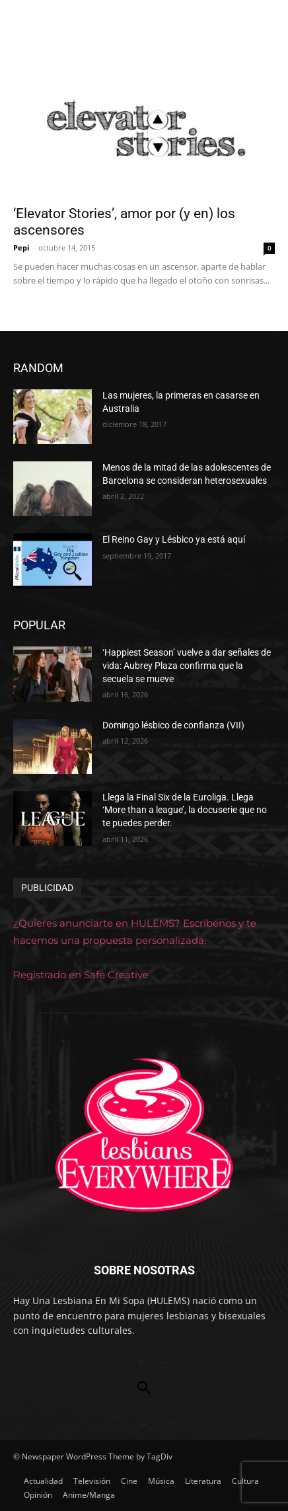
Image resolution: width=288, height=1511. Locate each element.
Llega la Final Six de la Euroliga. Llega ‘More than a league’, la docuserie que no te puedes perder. (184, 810)
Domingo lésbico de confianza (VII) (173, 725)
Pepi (21, 247)
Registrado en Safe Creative (81, 974)
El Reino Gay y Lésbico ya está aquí (173, 539)
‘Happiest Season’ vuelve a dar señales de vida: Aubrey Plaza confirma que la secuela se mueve (186, 665)
